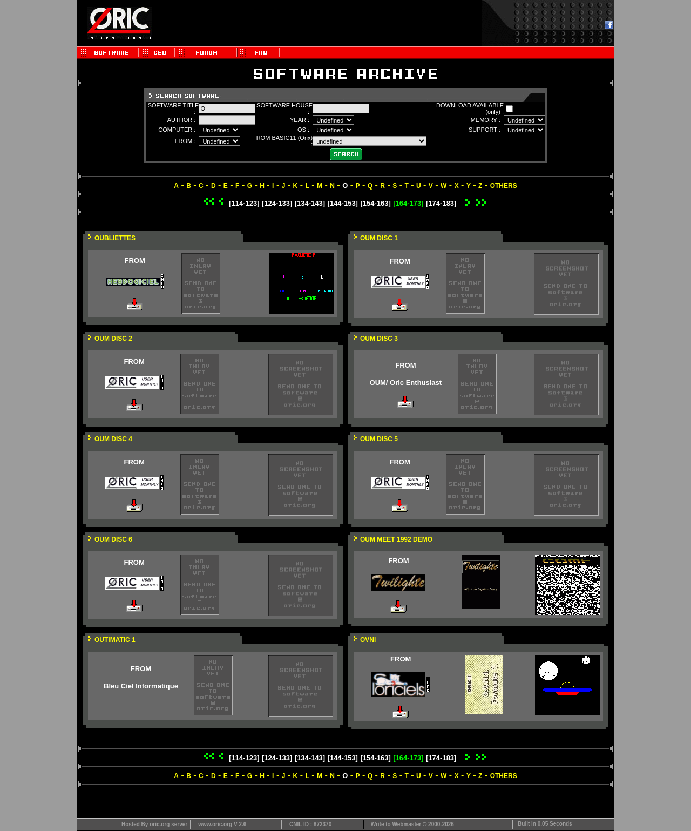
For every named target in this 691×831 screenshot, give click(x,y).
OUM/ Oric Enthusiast (406, 383)
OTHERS (503, 186)
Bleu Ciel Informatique (141, 686)
